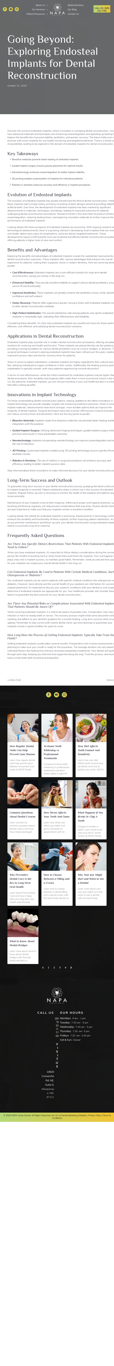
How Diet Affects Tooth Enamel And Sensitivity (89, 750)
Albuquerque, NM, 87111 (47, 1092)
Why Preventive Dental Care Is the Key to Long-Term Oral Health (20, 880)
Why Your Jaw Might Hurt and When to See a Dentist (91, 878)
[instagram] (17, 9)
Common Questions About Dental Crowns (22, 814)
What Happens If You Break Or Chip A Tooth (90, 816)
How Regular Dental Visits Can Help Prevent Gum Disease (22, 750)
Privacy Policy (94, 1115)
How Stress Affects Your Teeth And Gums (56, 814)
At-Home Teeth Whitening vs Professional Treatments (52, 752)
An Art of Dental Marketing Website (69, 1115)
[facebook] (5, 9)
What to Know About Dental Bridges (22, 943)
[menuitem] (41, 5)
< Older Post (14, 679)
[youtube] (11, 9)
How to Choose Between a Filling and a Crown (56, 878)
